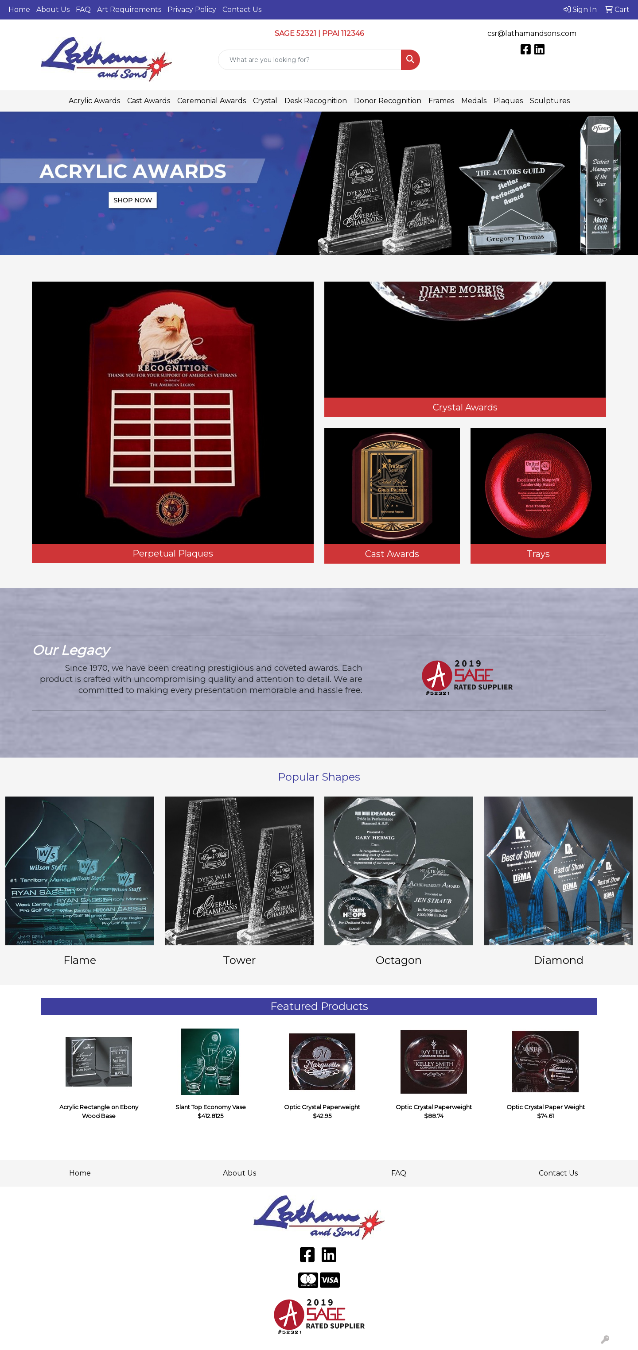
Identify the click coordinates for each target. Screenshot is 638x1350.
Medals (473, 101)
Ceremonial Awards (211, 101)
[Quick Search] (309, 60)
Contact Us (241, 9)
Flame (79, 960)
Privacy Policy (191, 9)
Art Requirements (129, 9)
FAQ (83, 9)
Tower (239, 960)
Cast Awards (148, 101)
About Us (53, 9)
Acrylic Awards (94, 101)
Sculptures (550, 101)
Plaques (508, 101)
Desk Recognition (315, 101)
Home (19, 9)
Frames (441, 101)
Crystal (265, 101)
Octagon (399, 960)
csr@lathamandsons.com (531, 33)
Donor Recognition (387, 101)
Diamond (558, 960)
